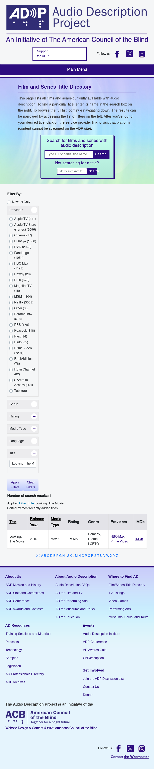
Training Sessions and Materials (28, 633)
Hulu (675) (21, 280)
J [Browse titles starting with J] (68, 556)
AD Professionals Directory (25, 674)
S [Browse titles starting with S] (95, 556)
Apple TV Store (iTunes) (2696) (25, 227)
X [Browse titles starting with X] (111, 556)
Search (100, 154)
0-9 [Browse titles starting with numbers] (38, 556)
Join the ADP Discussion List (103, 678)
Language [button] (23, 441)
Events (88, 625)
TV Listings (117, 593)
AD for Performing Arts (72, 601)
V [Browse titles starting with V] (104, 556)
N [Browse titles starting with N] (79, 556)
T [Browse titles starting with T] (98, 556)
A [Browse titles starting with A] (42, 556)
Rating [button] (23, 416)
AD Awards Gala (94, 650)
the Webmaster (136, 757)
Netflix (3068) (23, 302)
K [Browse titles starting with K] (71, 556)
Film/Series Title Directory (127, 585)
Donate (88, 695)
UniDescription (93, 658)
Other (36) (21, 308)
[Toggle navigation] (77, 69)
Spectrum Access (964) (23, 383)
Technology (14, 650)
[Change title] (22, 464)
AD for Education (68, 617)
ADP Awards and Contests (24, 609)
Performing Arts (120, 609)
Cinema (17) (23, 235)
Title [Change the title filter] (31, 503)
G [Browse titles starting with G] (60, 556)
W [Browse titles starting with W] (107, 556)
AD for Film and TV (69, 593)
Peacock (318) (24, 330)
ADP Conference (18, 601)
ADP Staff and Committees (25, 593)
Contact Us (91, 686)
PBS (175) (21, 325)
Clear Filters (30, 485)
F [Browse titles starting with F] (57, 556)
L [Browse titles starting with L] (73, 556)
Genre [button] (22, 404)
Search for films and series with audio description (77, 143)
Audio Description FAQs (73, 585)
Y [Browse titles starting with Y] (114, 556)
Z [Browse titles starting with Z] (117, 556)
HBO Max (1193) (21, 266)
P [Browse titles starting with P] (86, 556)
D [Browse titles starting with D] (51, 556)
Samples (12, 658)
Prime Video (119, 541)
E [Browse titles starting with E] (54, 556)
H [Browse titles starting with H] (63, 556)
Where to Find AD (123, 576)
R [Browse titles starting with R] (92, 556)
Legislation (13, 666)
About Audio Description (76, 576)
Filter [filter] (22, 503)
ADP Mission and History (23, 585)
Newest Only (21, 202)
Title (12, 522)
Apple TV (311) (25, 219)
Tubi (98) (20, 391)
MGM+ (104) (23, 296)
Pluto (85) (21, 342)
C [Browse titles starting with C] (48, 556)
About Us (13, 576)
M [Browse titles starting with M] (76, 556)
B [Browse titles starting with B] (45, 556)
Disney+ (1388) (25, 241)
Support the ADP (43, 54)
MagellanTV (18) (23, 289)
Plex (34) (20, 336)
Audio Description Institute (101, 633)
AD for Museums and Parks (75, 609)
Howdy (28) (22, 274)
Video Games (118, 601)
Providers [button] (23, 210)
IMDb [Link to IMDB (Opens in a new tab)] (139, 539)
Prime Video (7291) (23, 351)
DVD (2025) (22, 247)
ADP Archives (15, 682)
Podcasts (12, 642)
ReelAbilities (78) (23, 361)
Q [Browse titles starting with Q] (89, 556)
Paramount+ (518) (23, 317)
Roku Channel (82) (24, 372)
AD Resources (17, 625)
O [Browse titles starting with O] (83, 556)
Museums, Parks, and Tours (128, 617)
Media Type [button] (23, 428)
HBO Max (117, 536)
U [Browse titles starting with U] (101, 556)
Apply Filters (15, 485)
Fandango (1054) (21, 256)
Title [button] (21, 453)
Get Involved (93, 670)
